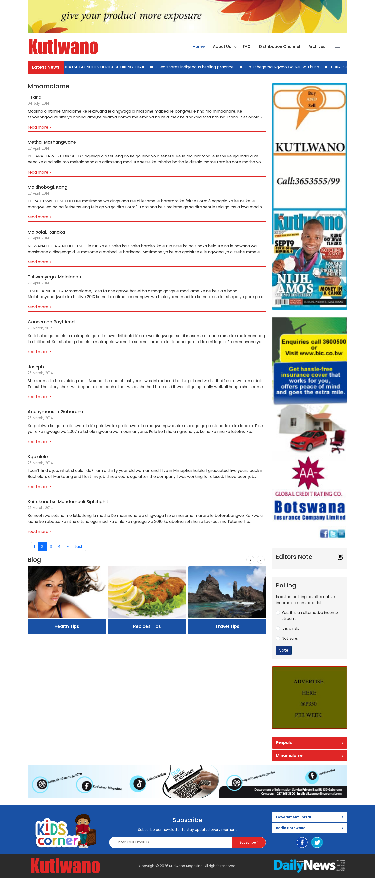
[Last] (79, 546)
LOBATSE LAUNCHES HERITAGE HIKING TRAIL (104, 67)
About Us (222, 46)
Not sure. (290, 638)
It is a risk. (290, 628)
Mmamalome (289, 755)
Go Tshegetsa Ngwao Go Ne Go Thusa (283, 67)
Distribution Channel (279, 46)
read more (38, 127)
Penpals (284, 742)
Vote (283, 650)
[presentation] (250, 560)
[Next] (68, 546)
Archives (316, 46)
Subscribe (248, 842)
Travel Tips (227, 626)
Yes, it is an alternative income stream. (310, 615)
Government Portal (293, 817)
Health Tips (67, 626)
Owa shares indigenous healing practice (196, 67)
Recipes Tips (147, 626)
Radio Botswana (291, 827)
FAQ (247, 46)
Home (199, 46)
